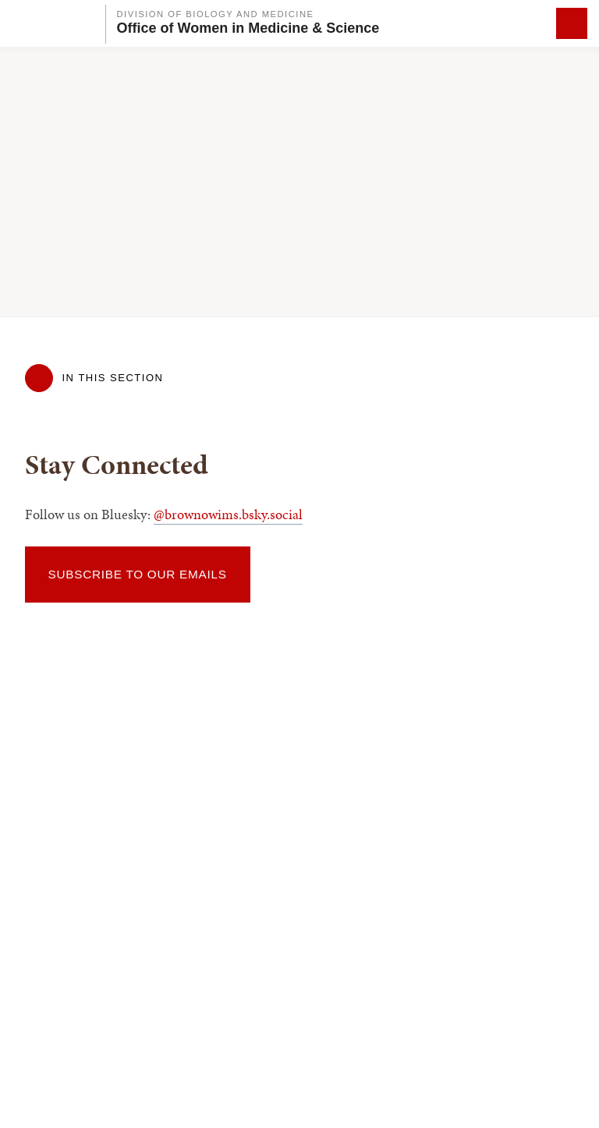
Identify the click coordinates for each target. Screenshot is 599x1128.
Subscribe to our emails (137, 574)
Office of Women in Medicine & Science (248, 28)
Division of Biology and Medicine (215, 14)
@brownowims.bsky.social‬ (228, 514)
